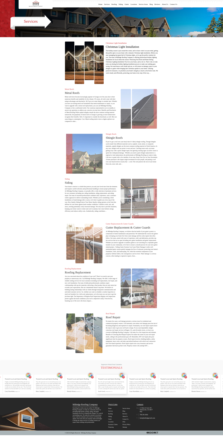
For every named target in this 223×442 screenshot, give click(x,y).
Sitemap (125, 427)
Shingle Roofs (114, 144)
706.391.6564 (144, 414)
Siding (121, 4)
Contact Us (173, 4)
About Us (165, 4)
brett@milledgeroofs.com (147, 418)
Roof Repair (113, 324)
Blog (151, 4)
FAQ (124, 422)
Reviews (157, 4)
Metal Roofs (72, 100)
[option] (80, 390)
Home (100, 4)
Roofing (114, 4)
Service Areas (143, 4)
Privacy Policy (126, 424)
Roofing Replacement (78, 279)
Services (107, 4)
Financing (111, 427)
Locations (134, 4)
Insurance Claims (113, 424)
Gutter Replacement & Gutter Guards (128, 234)
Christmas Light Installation (122, 48)
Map (141, 411)
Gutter (127, 4)
